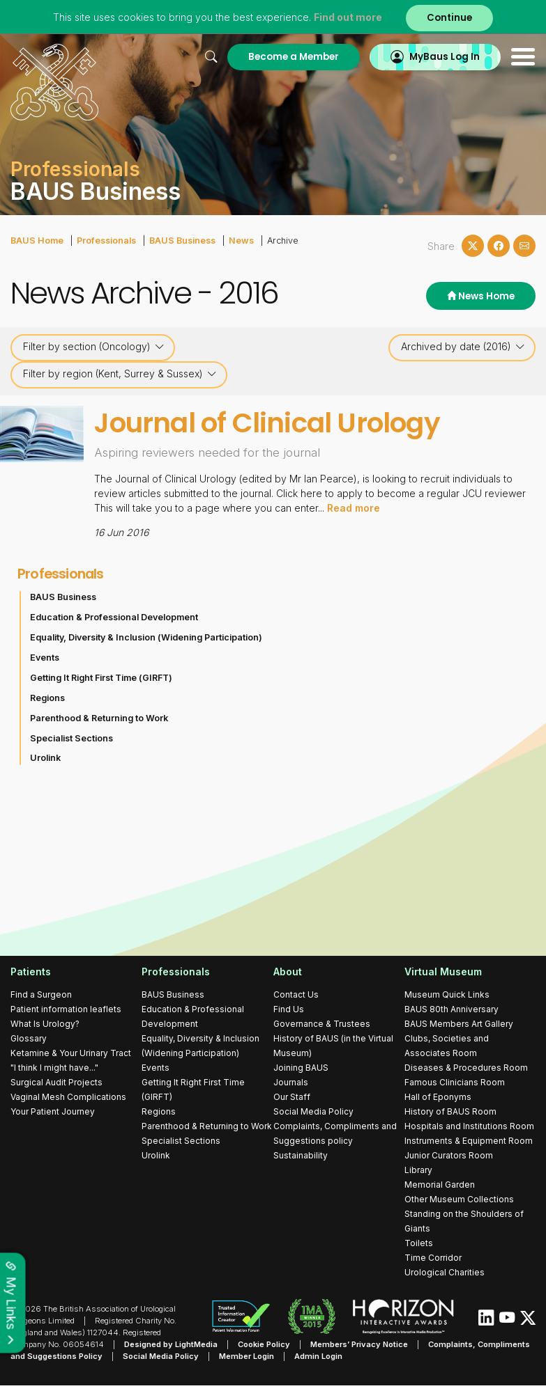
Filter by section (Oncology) (94, 346)
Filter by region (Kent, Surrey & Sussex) (120, 374)
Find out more (348, 17)
